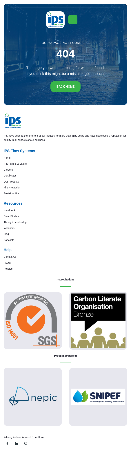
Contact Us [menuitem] (10, 256)
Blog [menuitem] (6, 234)
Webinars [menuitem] (9, 228)
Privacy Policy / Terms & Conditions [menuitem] (24, 437)
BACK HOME (66, 86)
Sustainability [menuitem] (11, 193)
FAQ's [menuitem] (7, 262)
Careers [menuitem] (8, 169)
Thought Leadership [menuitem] (15, 222)
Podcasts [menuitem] (9, 240)
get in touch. (95, 74)
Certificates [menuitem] (10, 175)
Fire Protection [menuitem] (12, 187)
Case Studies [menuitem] (11, 216)
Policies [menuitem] (8, 268)
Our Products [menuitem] (11, 181)
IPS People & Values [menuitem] (15, 163)
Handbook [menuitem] (9, 210)
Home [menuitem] (7, 157)
